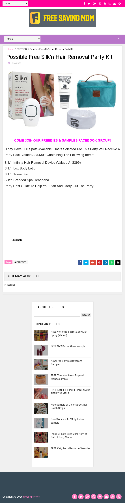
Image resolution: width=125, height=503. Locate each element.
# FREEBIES (20, 262)
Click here (17, 239)
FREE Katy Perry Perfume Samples (70, 448)
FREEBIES (22, 49)
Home (10, 49)
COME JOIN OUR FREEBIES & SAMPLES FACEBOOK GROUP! (62, 140)
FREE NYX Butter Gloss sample (68, 346)
